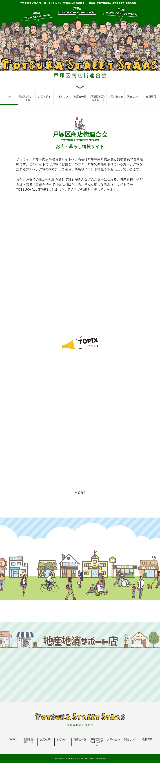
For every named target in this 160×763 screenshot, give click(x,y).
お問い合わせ (115, 96)
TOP (9, 96)
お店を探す (44, 96)
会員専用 (151, 96)
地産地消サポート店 (26, 98)
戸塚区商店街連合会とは (97, 98)
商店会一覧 (80, 96)
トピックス (62, 96)
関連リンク (133, 96)
